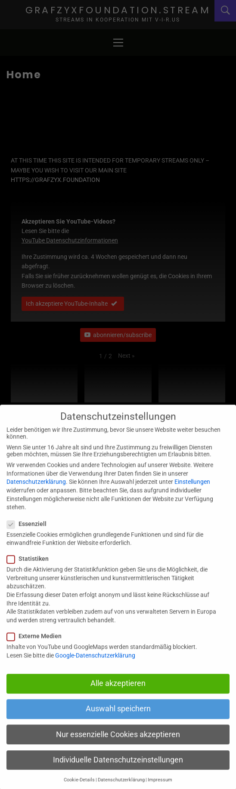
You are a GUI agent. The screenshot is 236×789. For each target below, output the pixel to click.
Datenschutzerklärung (36, 494)
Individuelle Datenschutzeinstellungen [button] (118, 772)
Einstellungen (192, 494)
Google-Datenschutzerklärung (95, 667)
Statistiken (30, 571)
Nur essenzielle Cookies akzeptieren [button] (118, 746)
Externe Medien (36, 648)
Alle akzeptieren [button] (118, 695)
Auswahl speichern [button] (118, 721)
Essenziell (29, 535)
